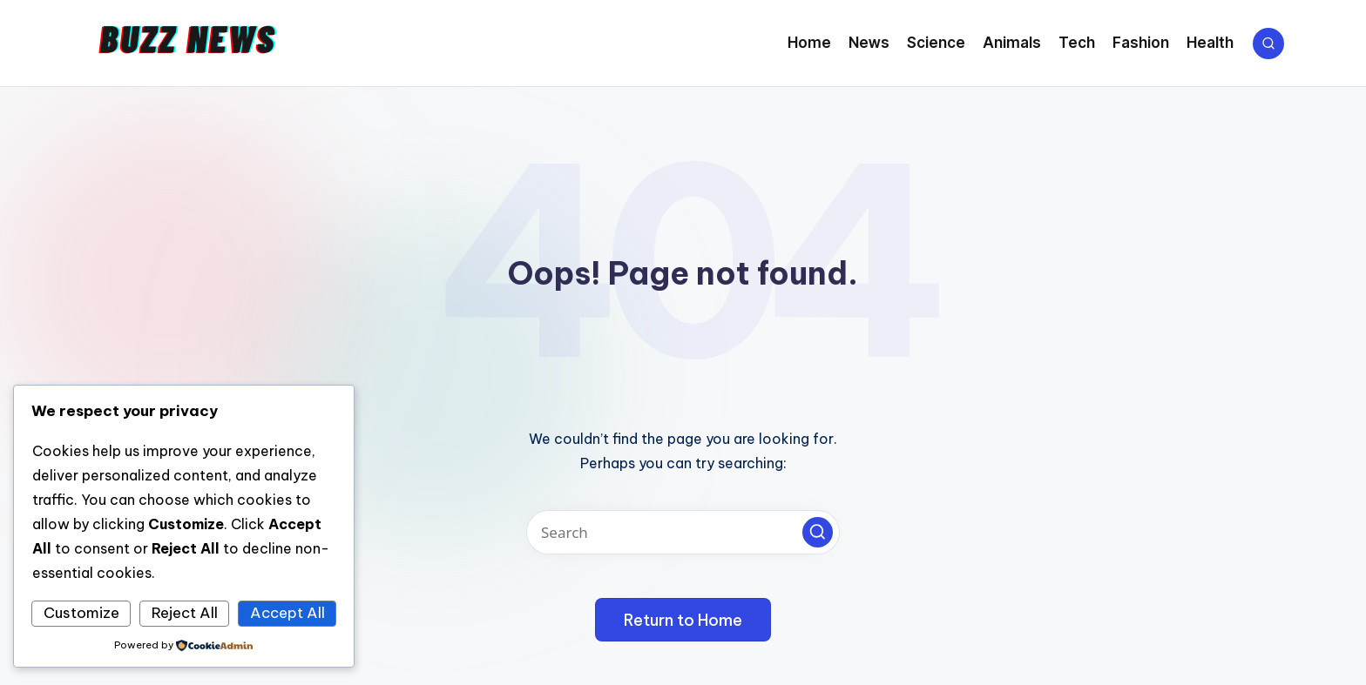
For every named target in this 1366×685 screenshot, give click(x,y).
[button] (817, 532)
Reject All (185, 612)
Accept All (287, 612)
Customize (81, 612)
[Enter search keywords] (683, 532)
